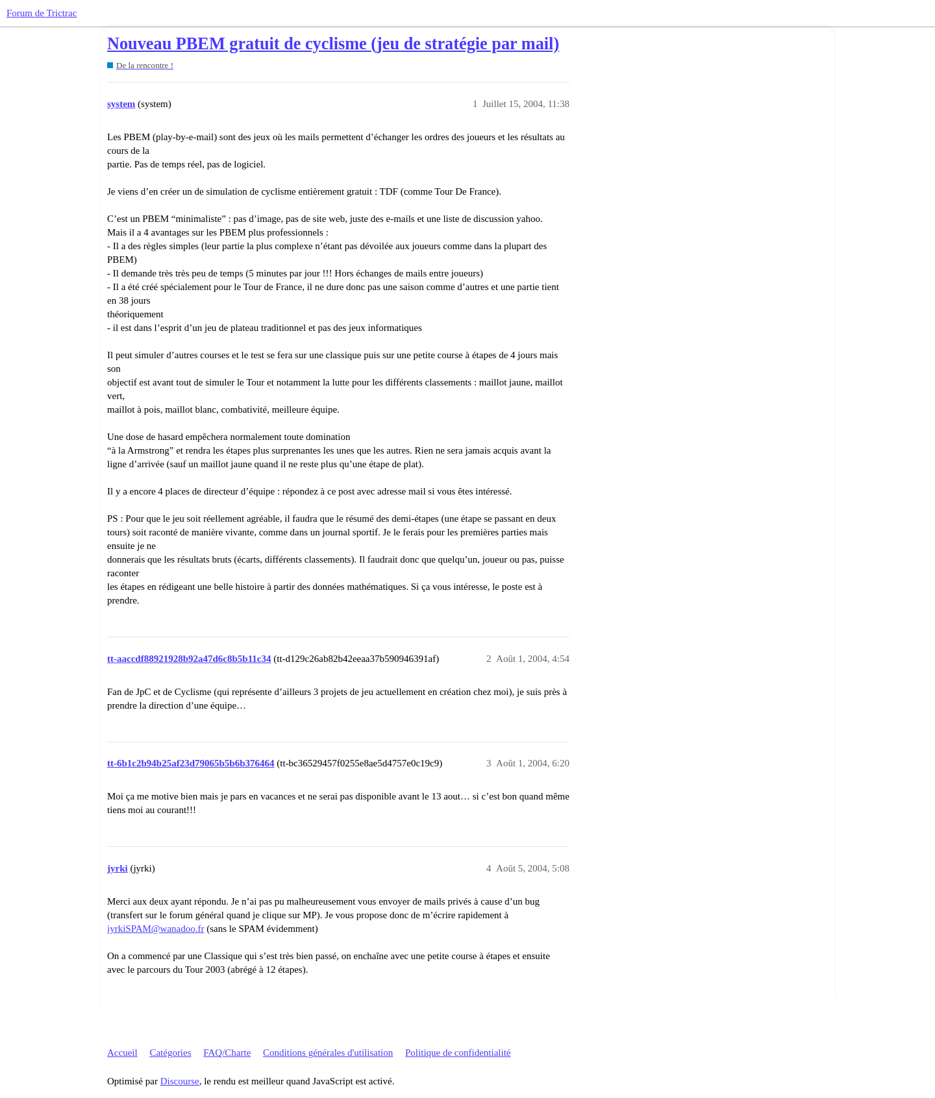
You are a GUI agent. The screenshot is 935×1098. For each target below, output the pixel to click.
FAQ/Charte (227, 1052)
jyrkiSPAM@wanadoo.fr (156, 928)
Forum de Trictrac (41, 13)
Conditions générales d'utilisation (328, 1052)
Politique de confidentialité (457, 1052)
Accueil (122, 1052)
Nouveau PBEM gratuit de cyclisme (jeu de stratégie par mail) (333, 43)
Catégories (170, 1052)
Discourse (179, 1081)
